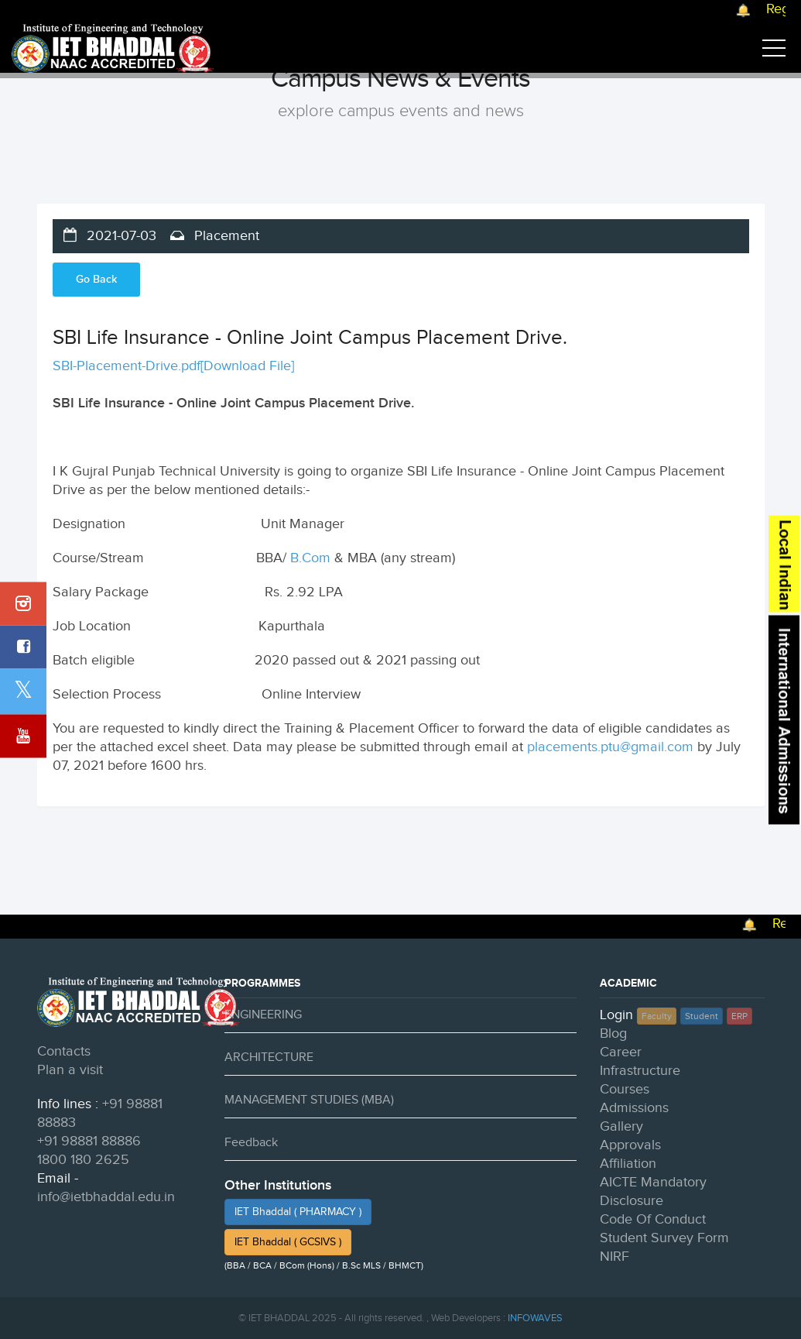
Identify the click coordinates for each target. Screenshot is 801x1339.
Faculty (657, 1016)
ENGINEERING (263, 1015)
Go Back (96, 279)
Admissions (634, 1108)
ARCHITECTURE (268, 1057)
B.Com (310, 558)
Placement (224, 236)
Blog (613, 1033)
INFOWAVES (535, 1318)
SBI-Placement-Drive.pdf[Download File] (173, 366)
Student (701, 1016)
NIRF (614, 1256)
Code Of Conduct (653, 1219)
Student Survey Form (664, 1238)
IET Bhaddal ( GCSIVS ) (287, 1242)
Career (621, 1052)
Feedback (251, 1142)
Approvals (630, 1145)
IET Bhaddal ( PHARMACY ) (297, 1212)
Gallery (621, 1126)
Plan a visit (70, 1070)
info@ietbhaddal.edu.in (106, 1197)
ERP (739, 1016)
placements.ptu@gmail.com (610, 747)
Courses (624, 1089)
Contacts (64, 1051)
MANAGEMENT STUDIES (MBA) (309, 1100)
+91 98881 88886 (89, 1141)
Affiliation (628, 1163)
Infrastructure (640, 1071)
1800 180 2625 (83, 1160)
